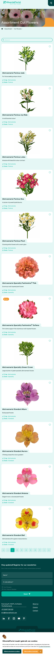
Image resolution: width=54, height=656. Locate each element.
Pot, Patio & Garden (9, 589)
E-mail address (8, 582)
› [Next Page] (44, 550)
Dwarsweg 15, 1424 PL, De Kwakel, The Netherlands (11, 605)
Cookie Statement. (44, 646)
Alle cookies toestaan (31, 651)
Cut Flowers (18, 29)
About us (35, 604)
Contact (35, 610)
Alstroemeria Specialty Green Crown (17, 367)
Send (25, 594)
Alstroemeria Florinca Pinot (13, 241)
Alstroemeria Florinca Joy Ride (14, 115)
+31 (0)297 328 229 (7, 609)
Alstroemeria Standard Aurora (14, 451)
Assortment (8, 29)
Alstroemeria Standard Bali (13, 535)
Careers (35, 607)
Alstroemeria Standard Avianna (15, 493)
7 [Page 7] (39, 550)
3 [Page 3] (21, 550)
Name (5, 575)
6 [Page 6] (35, 550)
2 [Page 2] (17, 550)
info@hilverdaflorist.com (9, 612)
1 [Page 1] (12, 550)
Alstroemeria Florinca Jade (13, 73)
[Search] (27, 40)
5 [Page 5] (30, 550)
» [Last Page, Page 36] (48, 550)
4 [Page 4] (26, 550)
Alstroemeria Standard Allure (14, 409)
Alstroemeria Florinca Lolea (13, 157)
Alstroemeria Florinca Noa (13, 199)
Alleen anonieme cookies (12, 651)
